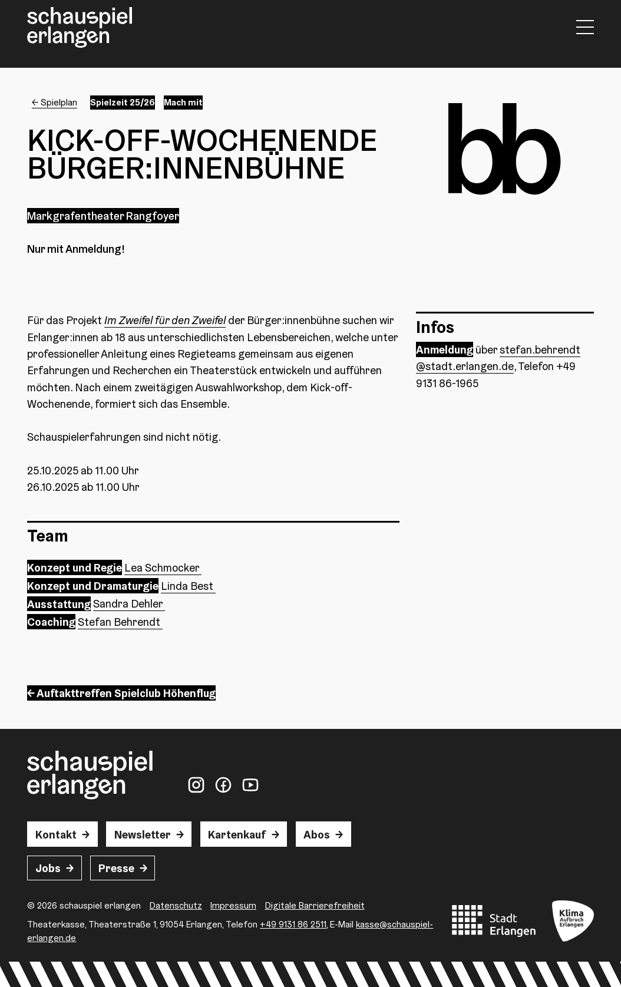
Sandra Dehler (129, 603)
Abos (316, 834)
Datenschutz (176, 905)
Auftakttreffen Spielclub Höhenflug (126, 693)
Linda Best (188, 586)
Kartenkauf (237, 834)
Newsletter (142, 834)
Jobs (48, 868)
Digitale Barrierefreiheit (315, 905)
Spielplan (59, 102)
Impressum (233, 905)
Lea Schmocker (163, 567)
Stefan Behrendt (120, 622)
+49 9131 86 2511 (293, 924)
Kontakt (56, 834)
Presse (116, 868)
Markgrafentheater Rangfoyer (103, 216)
